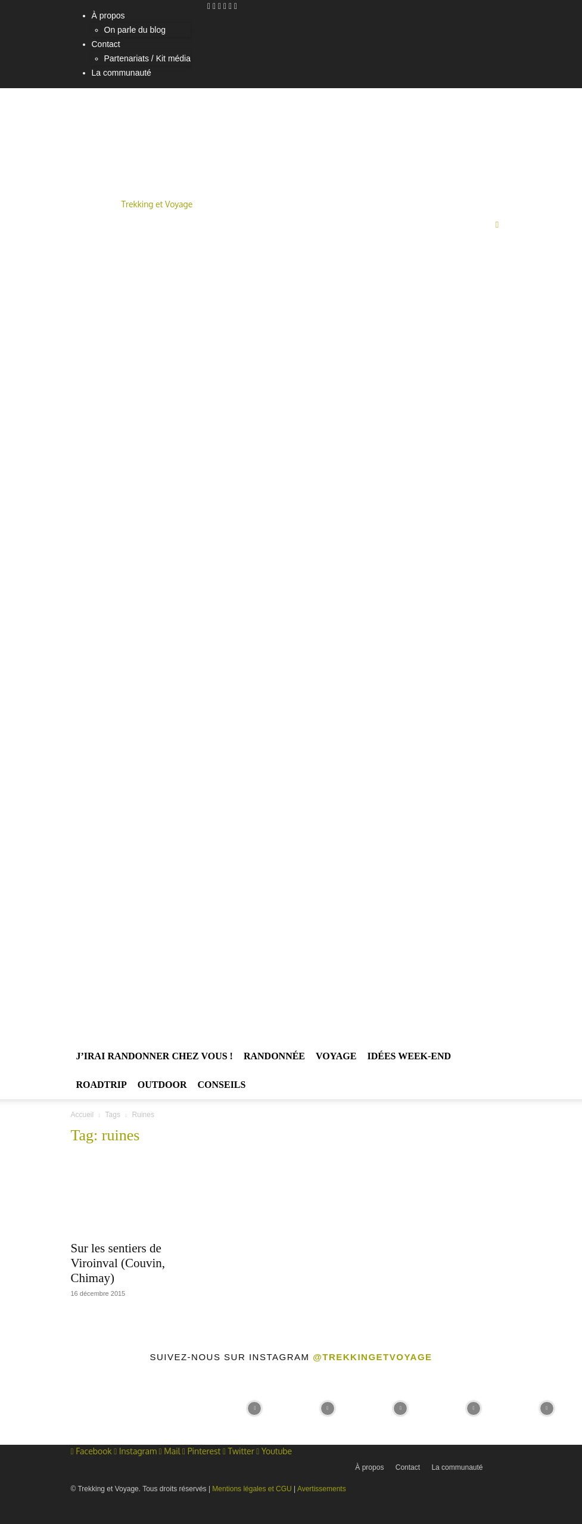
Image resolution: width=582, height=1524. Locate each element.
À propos (108, 15)
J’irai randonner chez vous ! (154, 1056)
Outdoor (162, 1085)
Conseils (222, 1085)
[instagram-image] (35, 1406)
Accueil (82, 1115)
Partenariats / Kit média (147, 58)
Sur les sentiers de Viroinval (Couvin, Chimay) (118, 1263)
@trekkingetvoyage (372, 1357)
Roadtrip (101, 1085)
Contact (106, 44)
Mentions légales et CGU (251, 1489)
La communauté (121, 72)
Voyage (336, 1056)
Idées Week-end (409, 1056)
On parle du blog (135, 30)
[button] (497, 224)
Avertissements (321, 1489)
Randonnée (274, 1056)
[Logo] (277, 619)
